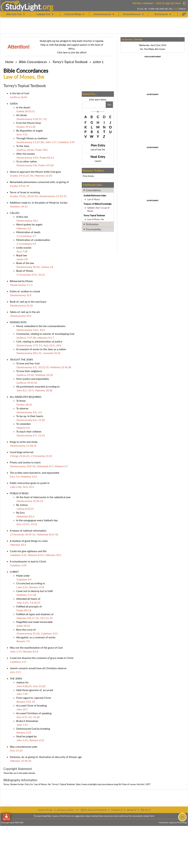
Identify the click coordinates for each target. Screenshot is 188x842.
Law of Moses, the (95, 219)
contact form (148, 816)
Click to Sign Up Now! (168, 3)
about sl (131, 809)
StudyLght (23, 6)
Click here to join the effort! (71, 52)
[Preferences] (184, 14)
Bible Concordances (33, 62)
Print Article (88, 176)
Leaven (98, 161)
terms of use (45, 809)
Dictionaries (92, 224)
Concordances (93, 190)
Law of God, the (98, 149)
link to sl (145, 809)
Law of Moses (93, 199)
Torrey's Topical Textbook (69, 62)
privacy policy (65, 809)
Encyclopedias (93, 229)
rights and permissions (93, 809)
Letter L (98, 62)
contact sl (116, 809)
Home (9, 62)
